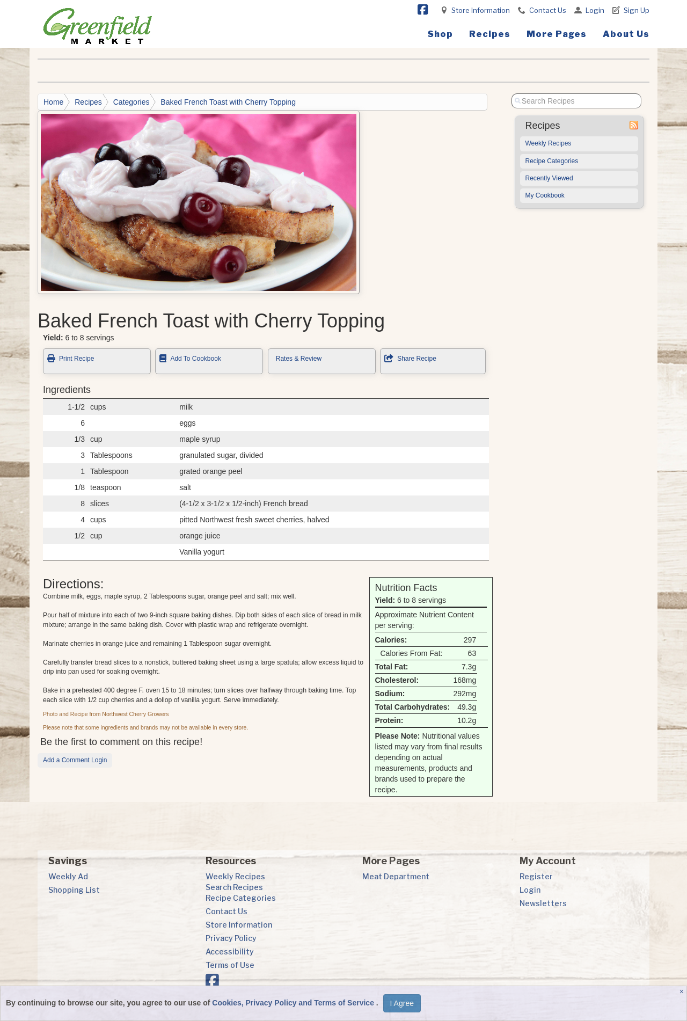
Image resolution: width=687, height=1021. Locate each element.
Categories (131, 102)
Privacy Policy (231, 938)
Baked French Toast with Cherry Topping (228, 102)
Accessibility (230, 951)
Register (536, 876)
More (557, 34)
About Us (626, 34)
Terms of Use (230, 964)
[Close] (682, 991)
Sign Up (636, 10)
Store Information (480, 10)
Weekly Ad (68, 876)
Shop (440, 34)
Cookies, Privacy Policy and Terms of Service (294, 1002)
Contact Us (547, 10)
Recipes (489, 34)
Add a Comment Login (75, 760)
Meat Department (395, 876)
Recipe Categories (552, 161)
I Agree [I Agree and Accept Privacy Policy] (402, 1003)
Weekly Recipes (548, 143)
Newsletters (543, 903)
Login (595, 10)
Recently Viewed (549, 178)
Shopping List (74, 889)
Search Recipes (234, 887)
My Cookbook (545, 195)
